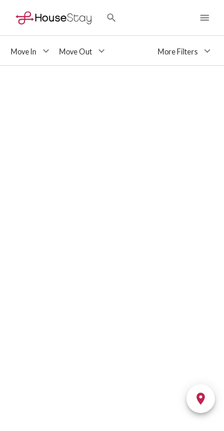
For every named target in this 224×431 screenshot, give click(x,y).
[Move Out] (83, 50)
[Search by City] (111, 17)
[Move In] (31, 50)
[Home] (53, 18)
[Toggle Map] (200, 398)
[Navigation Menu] (204, 17)
